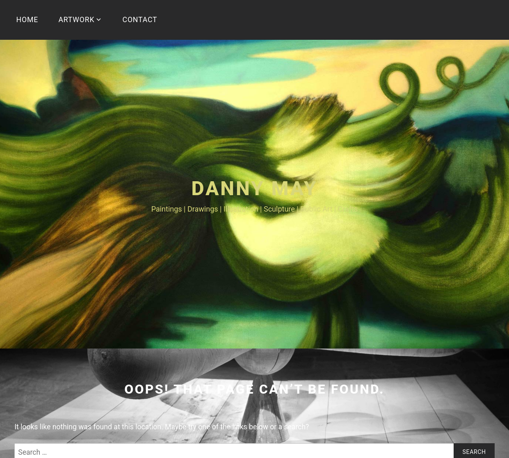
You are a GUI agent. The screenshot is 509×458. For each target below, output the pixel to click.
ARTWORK (76, 20)
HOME (27, 20)
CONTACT (140, 20)
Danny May (254, 188)
